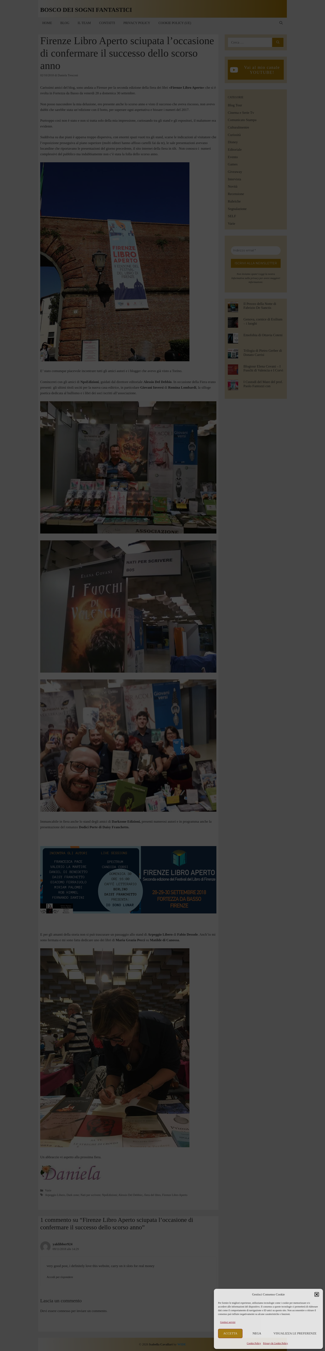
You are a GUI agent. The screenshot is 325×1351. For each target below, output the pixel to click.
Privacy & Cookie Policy (275, 1343)
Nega (257, 1333)
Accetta (230, 1333)
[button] (317, 1294)
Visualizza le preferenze (295, 1333)
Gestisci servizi (227, 1322)
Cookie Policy (254, 1343)
